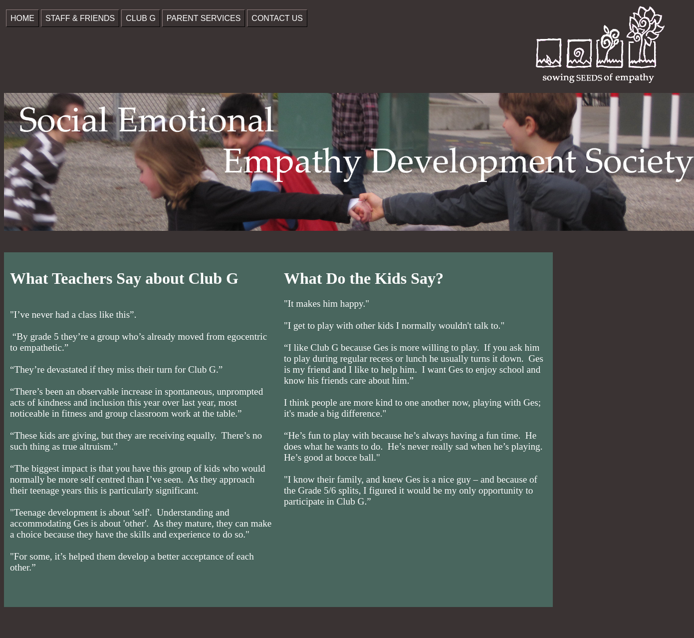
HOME (22, 18)
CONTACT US (277, 18)
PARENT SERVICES (204, 18)
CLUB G (141, 18)
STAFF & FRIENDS (80, 18)
